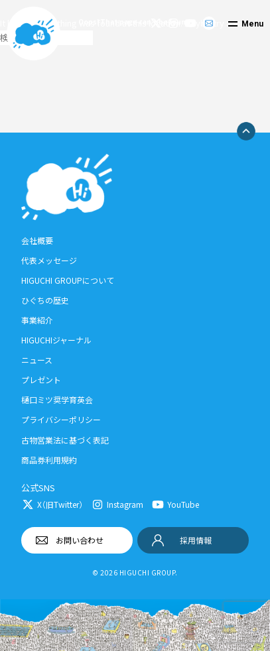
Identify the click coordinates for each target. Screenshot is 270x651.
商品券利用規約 (49, 459)
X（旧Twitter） (60, 504)
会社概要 (37, 240)
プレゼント (41, 379)
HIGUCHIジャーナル (56, 339)
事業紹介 (37, 320)
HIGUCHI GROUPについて (67, 280)
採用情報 (196, 540)
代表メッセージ (49, 260)
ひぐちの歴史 (45, 300)
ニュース (36, 359)
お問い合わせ (79, 540)
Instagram (125, 504)
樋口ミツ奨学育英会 (57, 399)
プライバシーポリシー (61, 419)
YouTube (183, 504)
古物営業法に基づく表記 (65, 439)
